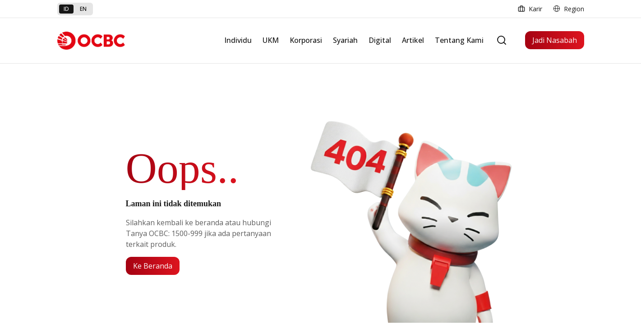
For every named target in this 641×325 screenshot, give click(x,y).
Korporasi (306, 40)
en (83, 9)
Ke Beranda (152, 266)
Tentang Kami (459, 40)
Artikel (413, 40)
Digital (380, 40)
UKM (271, 40)
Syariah (345, 40)
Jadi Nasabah (554, 40)
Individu (238, 40)
